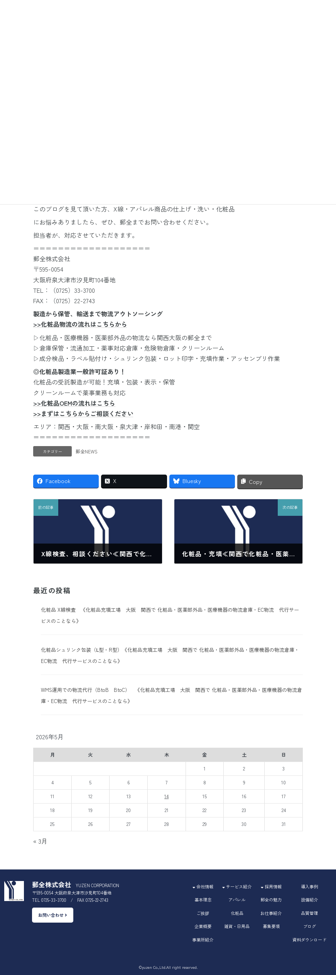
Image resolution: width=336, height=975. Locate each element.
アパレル (236, 899)
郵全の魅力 (271, 899)
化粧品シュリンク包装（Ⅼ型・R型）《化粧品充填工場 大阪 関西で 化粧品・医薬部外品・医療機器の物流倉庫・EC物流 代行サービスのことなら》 (170, 655)
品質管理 (309, 913)
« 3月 (40, 841)
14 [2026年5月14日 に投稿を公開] (166, 796)
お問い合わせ (52, 915)
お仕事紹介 (271, 913)
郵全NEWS (87, 451)
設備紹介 (309, 899)
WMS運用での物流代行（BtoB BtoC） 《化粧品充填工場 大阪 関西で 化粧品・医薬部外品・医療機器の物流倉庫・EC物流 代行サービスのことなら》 (171, 695)
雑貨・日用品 (237, 926)
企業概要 (202, 926)
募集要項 (271, 926)
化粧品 (237, 913)
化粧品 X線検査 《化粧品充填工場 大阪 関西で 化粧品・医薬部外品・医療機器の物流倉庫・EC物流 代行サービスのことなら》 (170, 615)
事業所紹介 (202, 939)
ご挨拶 (202, 913)
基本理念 (202, 899)
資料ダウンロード (309, 939)
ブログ (309, 926)
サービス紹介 (237, 886)
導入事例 (309, 886)
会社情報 (202, 886)
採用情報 (271, 886)
